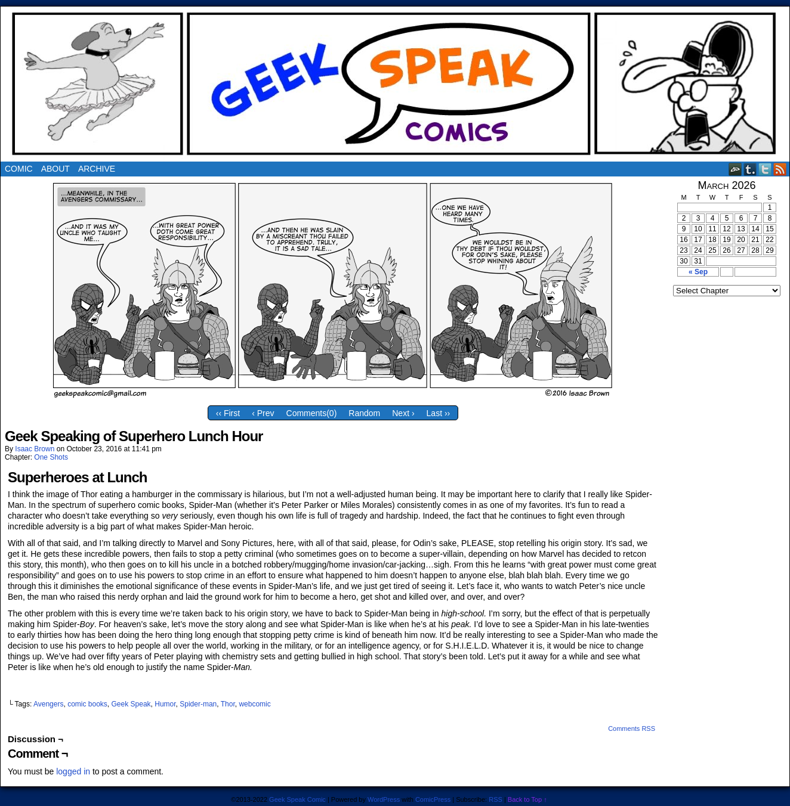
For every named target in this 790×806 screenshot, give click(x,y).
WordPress (384, 799)
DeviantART (735, 169)
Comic (19, 168)
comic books (87, 704)
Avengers (48, 704)
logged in (73, 771)
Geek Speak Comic (297, 799)
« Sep (698, 272)
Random (364, 413)
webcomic (254, 704)
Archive (96, 168)
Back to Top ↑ (527, 799)
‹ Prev (263, 413)
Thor (228, 704)
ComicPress (432, 799)
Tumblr (750, 169)
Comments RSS (631, 728)
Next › (403, 413)
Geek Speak (131, 704)
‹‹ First (228, 413)
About (55, 168)
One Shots (51, 457)
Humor (165, 704)
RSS (780, 169)
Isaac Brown (34, 449)
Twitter (765, 169)
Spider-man (198, 704)
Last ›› (438, 413)
